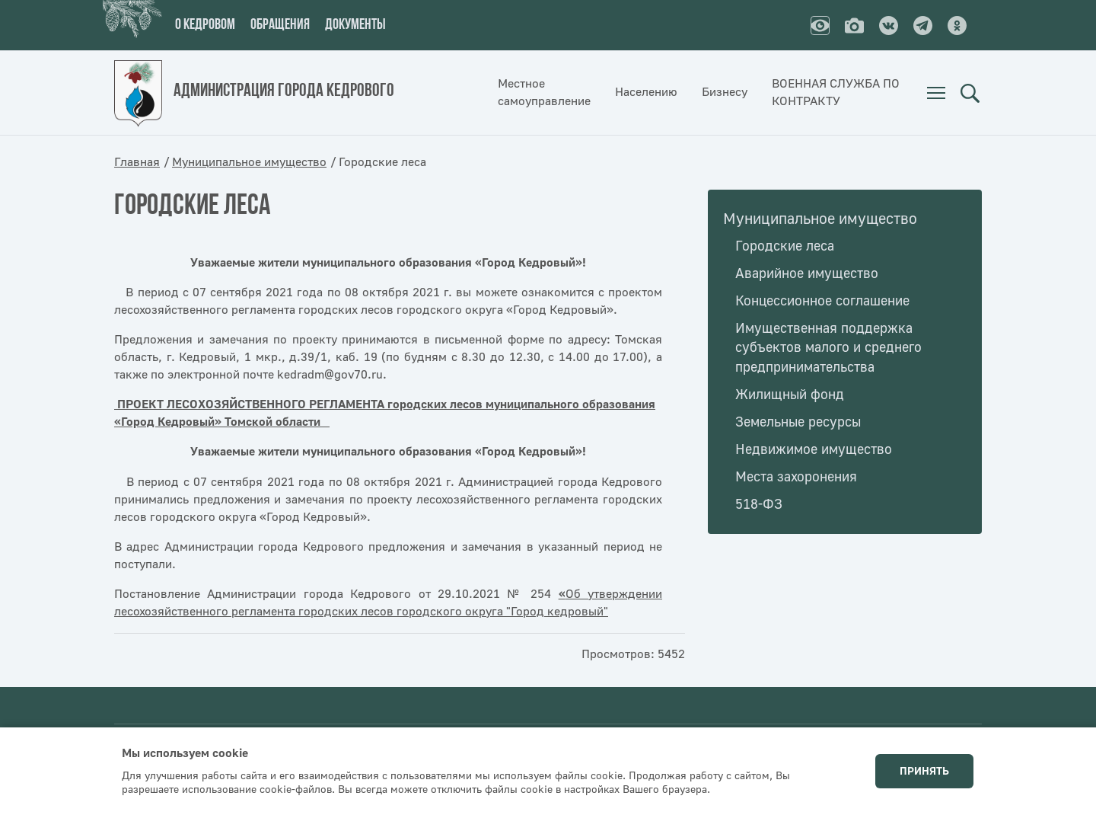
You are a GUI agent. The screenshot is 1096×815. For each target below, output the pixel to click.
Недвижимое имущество (813, 450)
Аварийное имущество (806, 274)
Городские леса (784, 246)
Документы (355, 25)
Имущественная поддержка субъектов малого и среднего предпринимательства (828, 348)
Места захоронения (796, 477)
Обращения (280, 25)
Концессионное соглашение (822, 301)
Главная (137, 162)
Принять (924, 771)
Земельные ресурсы (798, 422)
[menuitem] (936, 93)
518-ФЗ (758, 504)
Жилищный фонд (789, 395)
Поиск (969, 93)
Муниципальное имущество (249, 162)
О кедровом (205, 25)
